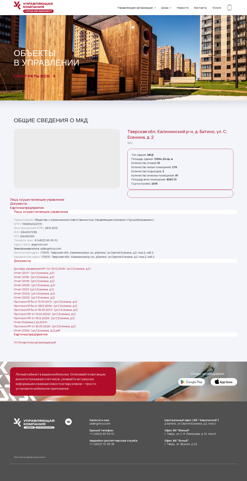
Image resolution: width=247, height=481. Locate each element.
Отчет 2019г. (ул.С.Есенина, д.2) (34, 281)
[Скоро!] (229, 7)
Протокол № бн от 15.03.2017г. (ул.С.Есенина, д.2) (45, 301)
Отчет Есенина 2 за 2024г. (31, 322)
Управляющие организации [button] (135, 7)
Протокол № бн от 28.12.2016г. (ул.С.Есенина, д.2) (45, 306)
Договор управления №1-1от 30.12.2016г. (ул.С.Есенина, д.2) (52, 268)
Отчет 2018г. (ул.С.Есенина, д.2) (34, 277)
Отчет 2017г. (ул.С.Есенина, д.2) (34, 273)
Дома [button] (165, 7)
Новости (183, 7)
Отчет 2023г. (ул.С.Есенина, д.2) (34, 297)
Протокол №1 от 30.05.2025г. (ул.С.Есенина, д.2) (45, 326)
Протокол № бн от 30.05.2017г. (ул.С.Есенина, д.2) (46, 310)
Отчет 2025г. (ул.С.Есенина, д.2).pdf (37, 330)
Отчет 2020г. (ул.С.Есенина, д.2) (34, 285)
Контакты (200, 7)
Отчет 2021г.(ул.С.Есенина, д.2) (34, 289)
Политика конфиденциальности (30, 457)
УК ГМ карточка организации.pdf (35, 342)
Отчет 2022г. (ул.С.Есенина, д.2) (34, 293)
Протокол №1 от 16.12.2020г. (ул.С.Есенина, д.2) (44, 318)
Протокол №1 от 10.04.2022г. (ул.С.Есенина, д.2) (45, 314)
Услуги (216, 7)
